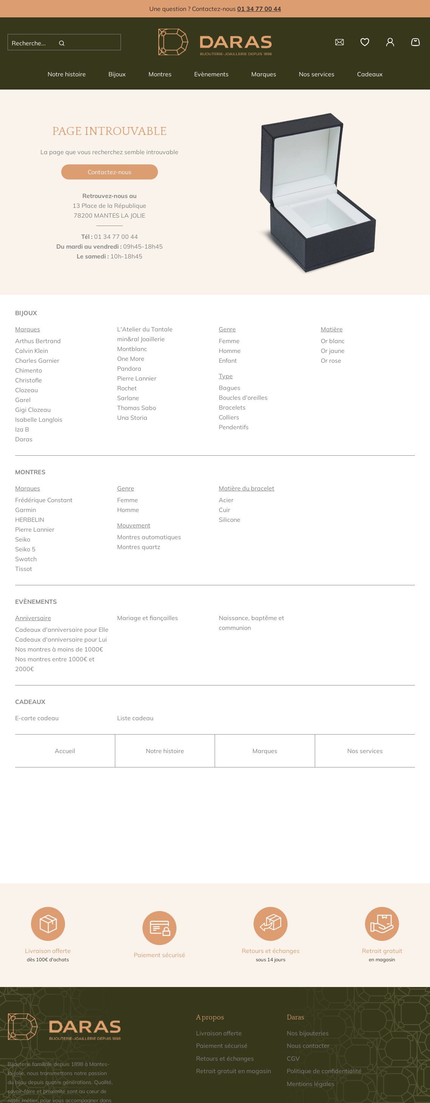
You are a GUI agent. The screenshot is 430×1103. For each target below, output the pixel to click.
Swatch (26, 559)
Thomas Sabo (136, 407)
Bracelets (232, 407)
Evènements (211, 74)
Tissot (23, 568)
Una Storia (132, 417)
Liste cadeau (135, 718)
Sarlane (128, 398)
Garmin (25, 510)
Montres (160, 74)
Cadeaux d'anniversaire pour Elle (61, 629)
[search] (62, 43)
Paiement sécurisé (221, 1045)
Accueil (65, 751)
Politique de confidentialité (324, 1071)
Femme (229, 341)
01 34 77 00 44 (116, 236)
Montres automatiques (149, 537)
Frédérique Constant (44, 500)
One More (130, 358)
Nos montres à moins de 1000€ (59, 649)
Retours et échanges (225, 1058)
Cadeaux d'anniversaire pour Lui (61, 639)
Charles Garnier (37, 360)
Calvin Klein (31, 350)
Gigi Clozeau (33, 409)
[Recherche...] (36, 43)
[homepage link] (215, 42)
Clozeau (26, 390)
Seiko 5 (25, 549)
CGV (293, 1058)
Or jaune (333, 350)
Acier (226, 500)
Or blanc (333, 341)
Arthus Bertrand (38, 341)
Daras (23, 439)
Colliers (229, 417)
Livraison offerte (219, 1033)
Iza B (22, 429)
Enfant (228, 360)
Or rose (331, 360)
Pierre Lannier (136, 378)
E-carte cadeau (37, 718)
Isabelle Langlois (38, 419)
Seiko (22, 539)
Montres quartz (138, 547)
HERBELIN (29, 519)
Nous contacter (308, 1045)
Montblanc (132, 349)
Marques (263, 74)
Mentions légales (310, 1084)
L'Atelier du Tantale (145, 329)
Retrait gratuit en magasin (233, 1071)
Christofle (28, 380)
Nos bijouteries (308, 1033)
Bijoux (117, 74)
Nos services (316, 74)
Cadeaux (370, 74)
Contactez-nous (109, 172)
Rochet (127, 388)
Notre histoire (67, 74)
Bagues (229, 387)
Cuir (224, 510)
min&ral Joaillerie (141, 339)
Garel (23, 400)
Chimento (28, 370)
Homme (230, 350)
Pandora (129, 368)
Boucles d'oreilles (243, 397)
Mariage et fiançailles (147, 618)
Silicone (229, 519)
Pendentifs (234, 427)
